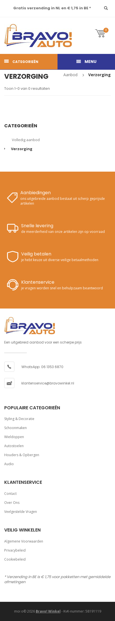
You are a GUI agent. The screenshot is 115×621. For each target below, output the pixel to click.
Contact (10, 493)
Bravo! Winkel (48, 611)
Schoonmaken (15, 427)
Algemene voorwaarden (23, 541)
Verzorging (99, 74)
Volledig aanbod (26, 139)
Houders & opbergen (21, 454)
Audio (9, 464)
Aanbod (70, 74)
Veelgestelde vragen (20, 511)
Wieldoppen (14, 436)
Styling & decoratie (19, 418)
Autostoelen (14, 445)
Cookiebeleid (15, 559)
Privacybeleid (15, 550)
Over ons (11, 502)
